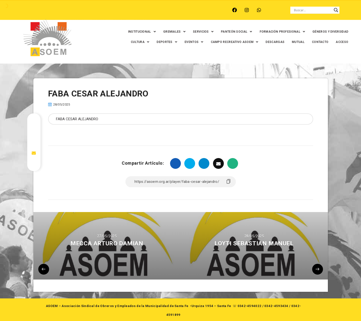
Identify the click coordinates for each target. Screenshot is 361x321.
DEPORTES (165, 42)
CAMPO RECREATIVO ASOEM (232, 42)
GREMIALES (172, 31)
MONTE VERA (73, 10)
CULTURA (138, 42)
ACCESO (340, 42)
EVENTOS (191, 42)
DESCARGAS (273, 42)
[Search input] (312, 10)
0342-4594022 (250, 306)
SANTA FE (141, 10)
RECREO (98, 10)
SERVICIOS (201, 31)
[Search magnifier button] (336, 10)
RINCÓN (119, 10)
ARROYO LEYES (42, 10)
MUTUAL (296, 42)
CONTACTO (318, 42)
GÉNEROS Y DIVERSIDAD (328, 31)
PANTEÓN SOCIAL (234, 31)
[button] (139, 32)
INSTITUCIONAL (140, 31)
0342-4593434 (276, 306)
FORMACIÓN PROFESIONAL (280, 31)
